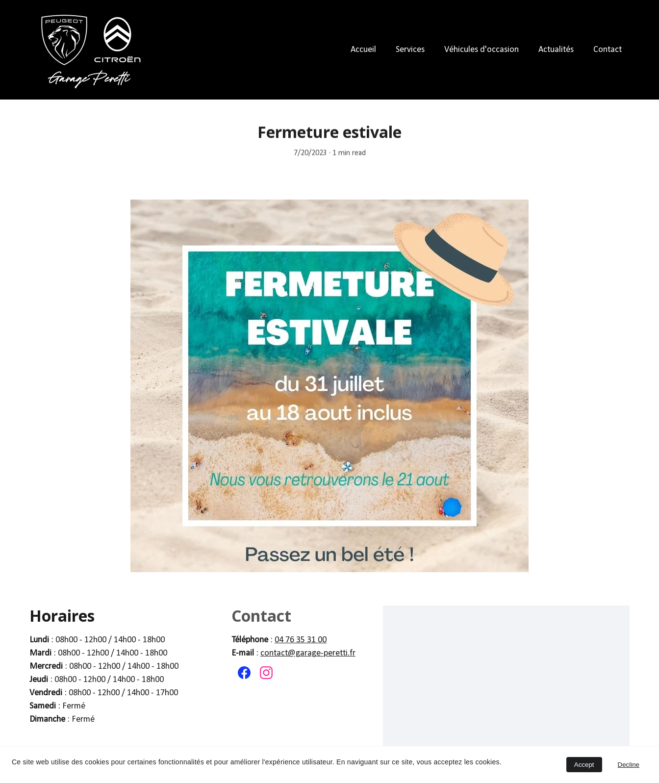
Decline (628, 764)
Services (410, 49)
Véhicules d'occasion (481, 49)
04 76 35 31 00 (301, 640)
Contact (607, 49)
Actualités (556, 49)
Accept (584, 764)
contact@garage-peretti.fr (307, 653)
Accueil (363, 49)
